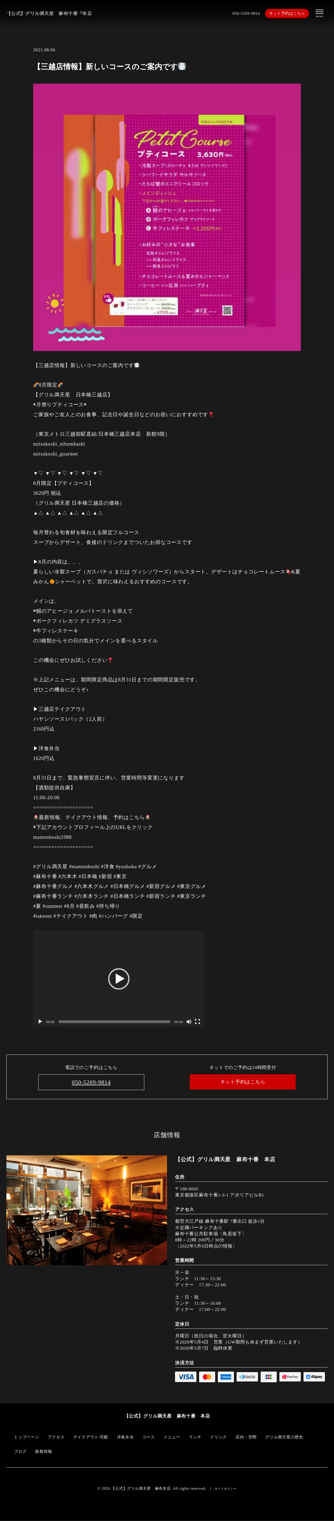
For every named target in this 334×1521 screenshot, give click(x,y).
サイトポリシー (226, 1489)
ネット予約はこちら (287, 13)
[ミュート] (189, 1021)
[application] (118, 979)
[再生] (40, 1021)
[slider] (114, 1021)
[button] (119, 979)
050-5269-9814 (244, 13)
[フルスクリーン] (197, 1021)
